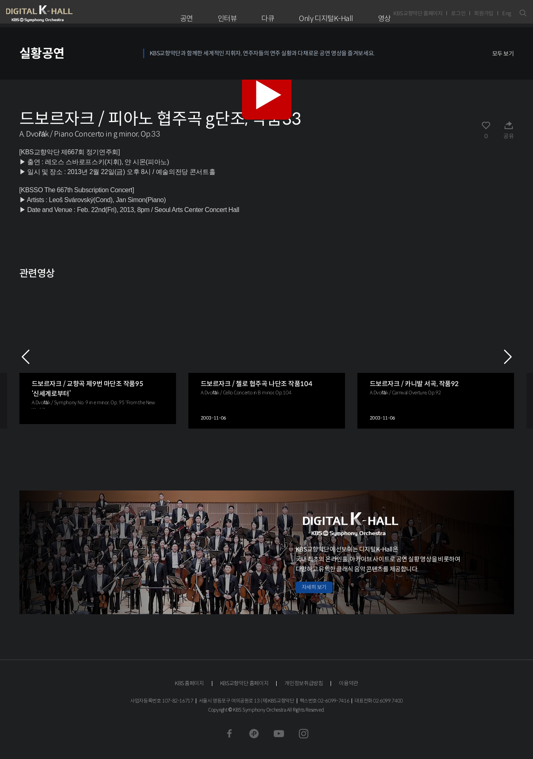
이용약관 (348, 683)
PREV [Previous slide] (25, 356)
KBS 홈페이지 (189, 683)
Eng (506, 13)
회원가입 (483, 13)
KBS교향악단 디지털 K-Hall (58, 13)
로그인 (458, 13)
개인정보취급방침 (303, 683)
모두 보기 (503, 53)
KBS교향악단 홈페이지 (417, 13)
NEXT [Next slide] (507, 356)
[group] (97, 354)
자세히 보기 (314, 587)
